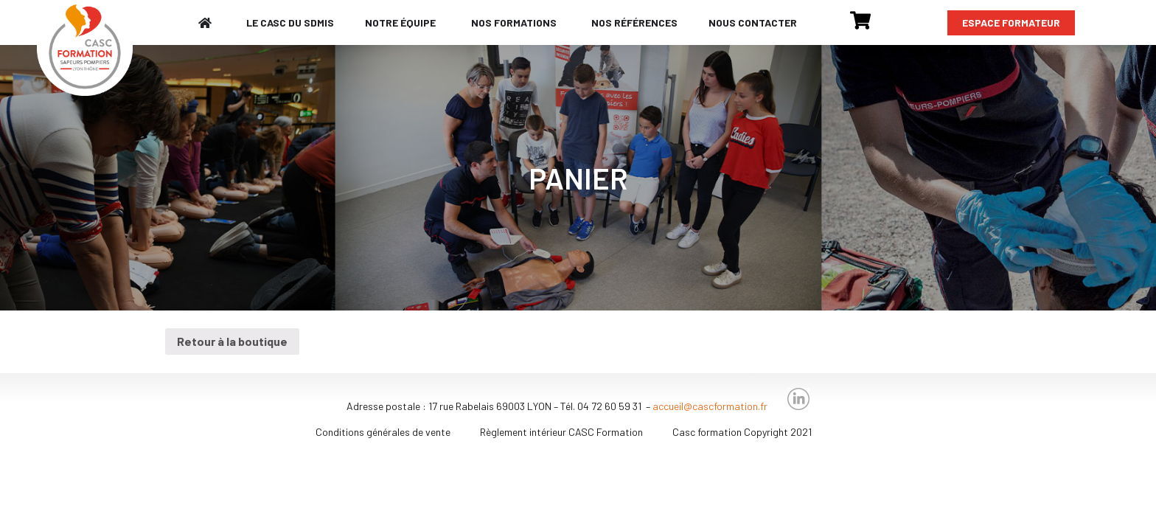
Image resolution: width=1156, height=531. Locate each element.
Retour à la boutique (232, 341)
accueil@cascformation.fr (709, 406)
